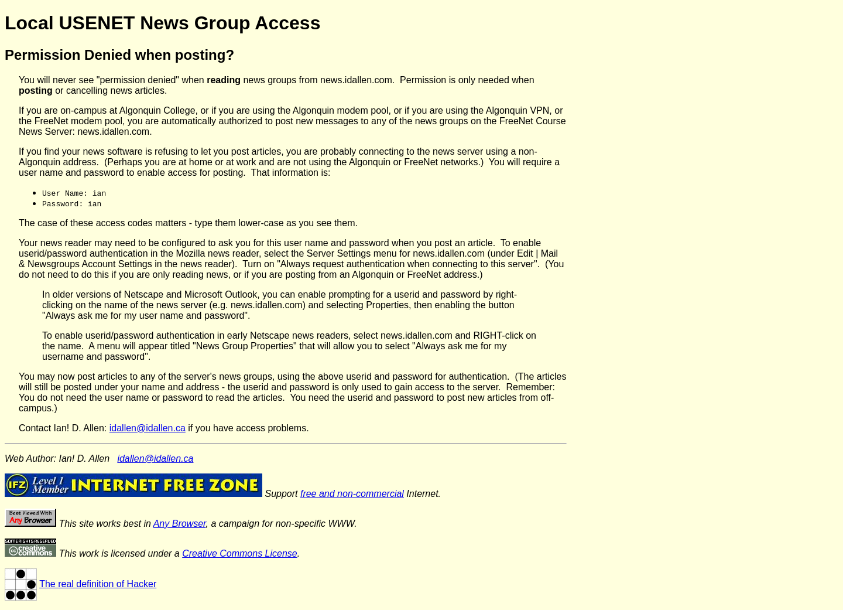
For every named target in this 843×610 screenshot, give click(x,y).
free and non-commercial (352, 494)
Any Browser (179, 524)
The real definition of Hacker (97, 584)
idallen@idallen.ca (147, 428)
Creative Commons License (239, 553)
